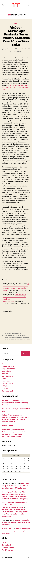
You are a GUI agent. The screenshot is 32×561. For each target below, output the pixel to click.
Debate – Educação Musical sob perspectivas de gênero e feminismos (16, 522)
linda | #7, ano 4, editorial (11, 492)
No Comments (17, 51)
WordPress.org (7, 550)
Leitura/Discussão (9, 335)
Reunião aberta (7, 376)
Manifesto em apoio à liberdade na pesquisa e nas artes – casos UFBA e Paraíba (15, 486)
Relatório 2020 (7, 426)
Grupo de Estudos (8, 369)
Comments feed (8, 547)
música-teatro (8, 337)
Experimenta (8, 383)
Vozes (5, 388)
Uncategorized (7, 391)
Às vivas (6, 381)
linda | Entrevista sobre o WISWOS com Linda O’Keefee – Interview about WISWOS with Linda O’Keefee (15, 505)
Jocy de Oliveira (16, 333)
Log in (4, 542)
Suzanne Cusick (25, 339)
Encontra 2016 (8, 366)
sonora (9, 557)
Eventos (5, 364)
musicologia (17, 337)
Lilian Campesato (21, 335)
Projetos (5, 374)
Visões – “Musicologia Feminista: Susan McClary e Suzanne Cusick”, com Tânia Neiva (16, 36)
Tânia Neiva (10, 49)
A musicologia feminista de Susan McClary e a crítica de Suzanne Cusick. (15, 87)
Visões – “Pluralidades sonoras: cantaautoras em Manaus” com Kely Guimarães (15, 402)
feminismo (7, 333)
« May (4, 474)
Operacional (6, 371)
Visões (16, 23)
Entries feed (6, 545)
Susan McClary (14, 339)
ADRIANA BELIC (7, 528)
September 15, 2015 (24, 49)
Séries (4, 379)
